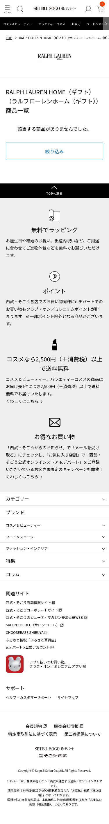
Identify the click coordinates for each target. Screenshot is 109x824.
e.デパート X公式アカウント (28, 647)
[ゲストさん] (88, 9)
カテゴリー (17, 498)
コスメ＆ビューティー (17, 24)
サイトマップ (68, 697)
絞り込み (54, 151)
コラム (13, 574)
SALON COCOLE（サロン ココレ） (33, 624)
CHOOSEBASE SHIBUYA (25, 632)
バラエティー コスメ (51, 24)
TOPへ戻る (54, 193)
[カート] (100, 9)
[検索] (20, 9)
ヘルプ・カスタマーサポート (28, 697)
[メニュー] (7, 9)
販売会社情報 (66, 726)
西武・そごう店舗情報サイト (28, 602)
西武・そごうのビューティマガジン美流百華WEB (44, 617)
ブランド (15, 512)
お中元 (76, 24)
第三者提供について (82, 734)
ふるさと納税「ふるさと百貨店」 (32, 639)
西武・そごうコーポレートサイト (32, 609)
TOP (9, 38)
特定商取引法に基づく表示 (32, 734)
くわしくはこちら (22, 401)
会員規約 (34, 726)
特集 (10, 560)
